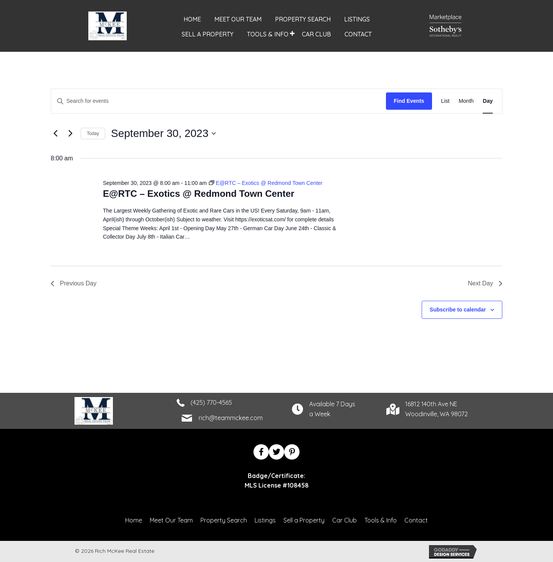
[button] (292, 33)
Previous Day (73, 283)
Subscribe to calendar (458, 310)
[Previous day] (55, 133)
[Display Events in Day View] (488, 101)
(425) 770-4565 (211, 402)
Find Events (409, 101)
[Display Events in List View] (445, 101)
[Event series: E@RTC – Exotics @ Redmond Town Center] (266, 183)
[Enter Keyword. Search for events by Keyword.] (218, 101)
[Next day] (70, 133)
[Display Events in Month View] (466, 101)
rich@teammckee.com (231, 418)
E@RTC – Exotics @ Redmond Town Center (198, 193)
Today (93, 133)
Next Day (485, 283)
